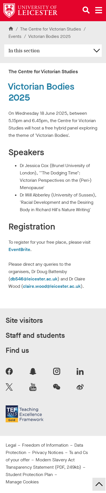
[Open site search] (86, 10)
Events (15, 36)
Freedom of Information (45, 445)
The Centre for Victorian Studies (50, 29)
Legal (11, 445)
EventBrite (19, 249)
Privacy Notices (47, 452)
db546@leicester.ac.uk (34, 279)
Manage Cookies (22, 482)
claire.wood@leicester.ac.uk (52, 286)
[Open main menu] (99, 10)
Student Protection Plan (29, 474)
